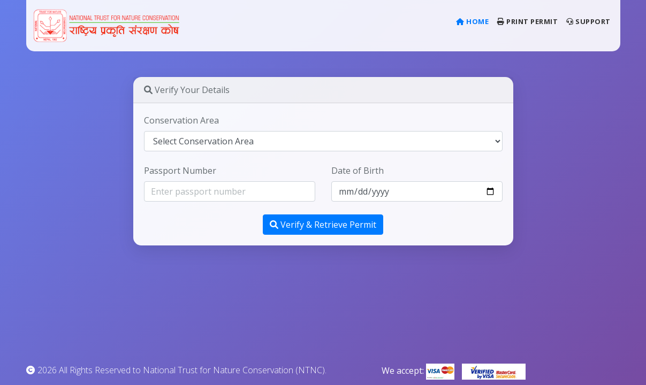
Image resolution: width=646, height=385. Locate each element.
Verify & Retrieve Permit (323, 224)
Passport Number (180, 170)
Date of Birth (357, 170)
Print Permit (527, 21)
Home (474, 21)
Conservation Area (181, 120)
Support (588, 21)
